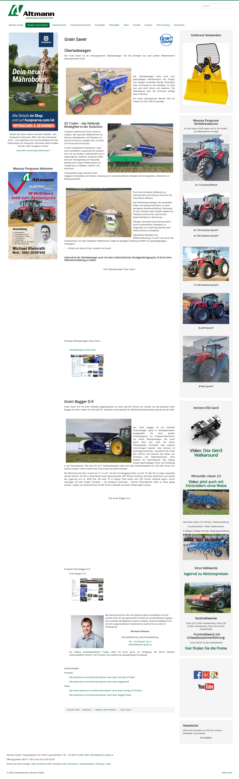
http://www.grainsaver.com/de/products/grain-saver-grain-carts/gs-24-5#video (105, 690)
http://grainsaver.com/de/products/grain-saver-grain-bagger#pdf (99, 681)
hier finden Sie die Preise (206, 648)
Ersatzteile (100, 25)
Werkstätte (114, 25)
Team (126, 25)
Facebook (41, 764)
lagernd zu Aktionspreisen (206, 573)
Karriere (148, 25)
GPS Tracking (163, 25)
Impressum (72, 764)
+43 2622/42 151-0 (142, 641)
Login (108, 764)
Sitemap (100, 764)
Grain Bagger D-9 (77, 573)
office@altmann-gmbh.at (140, 644)
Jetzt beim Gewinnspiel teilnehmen (32, 150)
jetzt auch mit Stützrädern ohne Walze (206, 483)
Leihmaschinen (59, 25)
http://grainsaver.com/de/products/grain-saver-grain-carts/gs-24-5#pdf (102, 677)
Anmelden (206, 737)
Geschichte (179, 25)
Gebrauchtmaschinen (81, 25)
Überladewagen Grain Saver (82, 350)
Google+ (27, 764)
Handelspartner (87, 764)
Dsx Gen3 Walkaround (208, 452)
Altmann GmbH (16, 25)
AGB (63, 764)
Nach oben (227, 772)
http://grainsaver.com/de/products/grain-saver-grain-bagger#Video (100, 695)
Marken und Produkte (37, 25)
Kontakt (136, 25)
